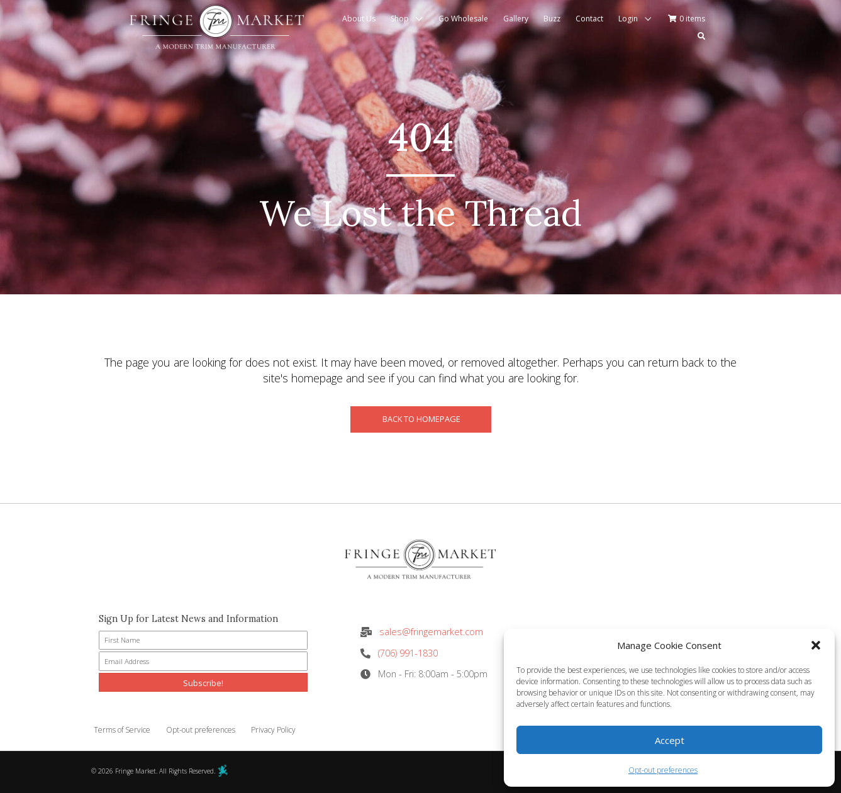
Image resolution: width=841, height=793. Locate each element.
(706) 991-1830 (408, 653)
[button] (816, 645)
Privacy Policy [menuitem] (273, 729)
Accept (669, 740)
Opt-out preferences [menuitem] (200, 729)
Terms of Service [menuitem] (122, 729)
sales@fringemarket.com (431, 632)
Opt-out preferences (663, 770)
